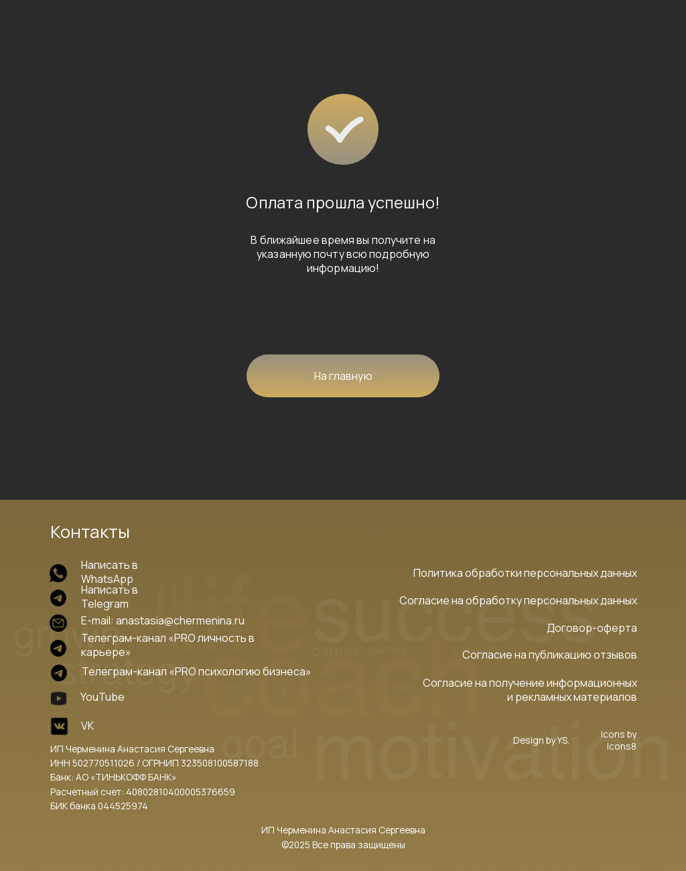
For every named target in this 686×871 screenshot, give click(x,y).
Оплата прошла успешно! (342, 202)
